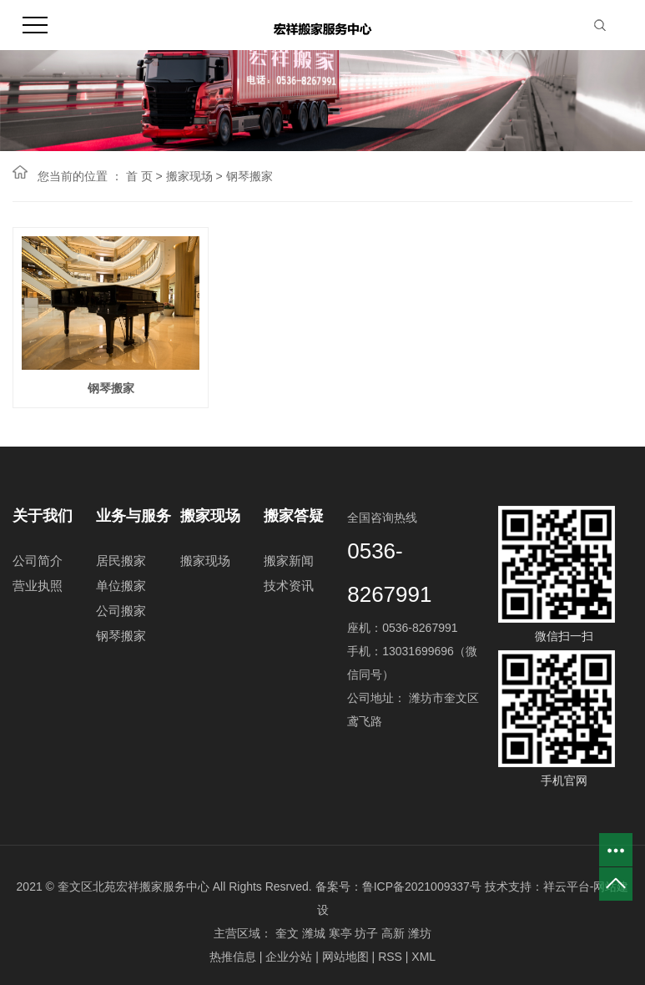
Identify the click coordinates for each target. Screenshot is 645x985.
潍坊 (419, 937)
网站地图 (345, 960)
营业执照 (38, 590)
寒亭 (340, 937)
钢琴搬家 (249, 176)
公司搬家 (121, 615)
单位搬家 (121, 590)
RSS (390, 960)
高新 (393, 937)
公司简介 (38, 565)
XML (423, 960)
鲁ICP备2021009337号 (421, 890)
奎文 (287, 937)
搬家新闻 (289, 565)
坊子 (366, 937)
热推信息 (232, 960)
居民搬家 (121, 565)
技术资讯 (289, 590)
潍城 (313, 937)
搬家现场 (189, 176)
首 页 (139, 176)
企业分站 (288, 960)
